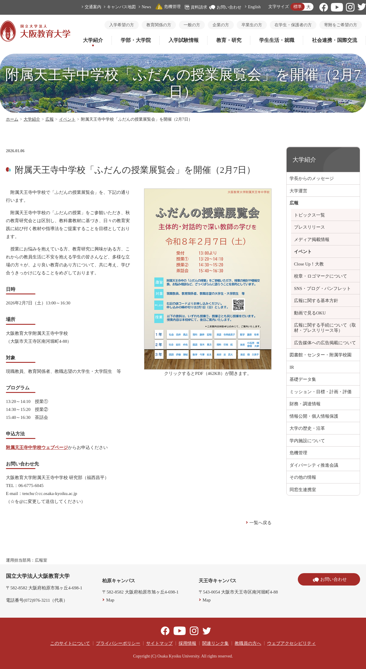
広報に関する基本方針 (316, 300)
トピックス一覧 (309, 215)
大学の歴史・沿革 (307, 428)
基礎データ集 (303, 379)
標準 (297, 6)
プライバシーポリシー (118, 643)
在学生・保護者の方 (293, 25)
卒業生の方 (251, 25)
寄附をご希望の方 (340, 25)
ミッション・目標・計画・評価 (321, 391)
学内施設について (307, 440)
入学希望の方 (121, 25)
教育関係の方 (158, 25)
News (146, 7)
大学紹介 (93, 40)
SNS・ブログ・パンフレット (322, 288)
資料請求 (196, 7)
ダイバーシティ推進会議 (314, 465)
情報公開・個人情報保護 (314, 416)
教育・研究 (228, 40)
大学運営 (298, 190)
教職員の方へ (248, 643)
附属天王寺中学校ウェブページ (37, 447)
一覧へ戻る (260, 522)
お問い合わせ (225, 7)
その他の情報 (303, 477)
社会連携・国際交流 (334, 40)
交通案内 (93, 7)
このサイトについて (70, 643)
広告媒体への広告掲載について (325, 342)
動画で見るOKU (310, 313)
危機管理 (168, 6)
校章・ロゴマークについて (320, 276)
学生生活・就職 (276, 40)
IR (292, 367)
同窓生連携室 (303, 489)
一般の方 (192, 25)
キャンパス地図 (121, 7)
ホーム (12, 119)
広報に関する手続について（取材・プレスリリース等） (325, 328)
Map (110, 600)
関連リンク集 (215, 643)
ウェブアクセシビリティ (291, 643)
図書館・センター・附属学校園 (321, 354)
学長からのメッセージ (312, 178)
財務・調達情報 (305, 403)
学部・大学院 (136, 40)
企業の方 (221, 25)
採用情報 (187, 643)
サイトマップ (159, 643)
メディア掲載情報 (311, 239)
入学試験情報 (184, 40)
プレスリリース (309, 227)
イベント (67, 119)
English (254, 7)
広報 (49, 119)
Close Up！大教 (309, 264)
